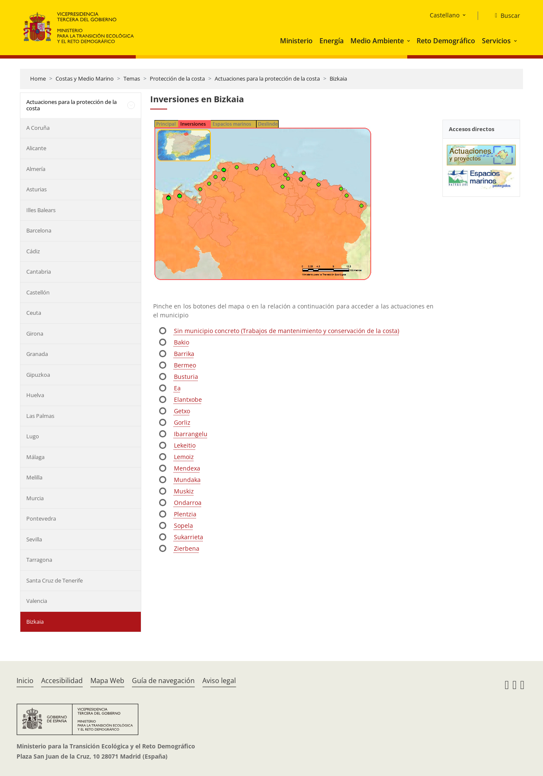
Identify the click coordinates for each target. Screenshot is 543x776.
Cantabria (38, 271)
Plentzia (185, 514)
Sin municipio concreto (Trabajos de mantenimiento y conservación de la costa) (286, 331)
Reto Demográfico (446, 40)
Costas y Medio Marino (85, 78)
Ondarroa (188, 503)
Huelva (35, 395)
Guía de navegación (163, 680)
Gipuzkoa (38, 374)
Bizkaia (338, 78)
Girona (34, 333)
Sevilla (34, 539)
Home (38, 78)
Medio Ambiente (377, 40)
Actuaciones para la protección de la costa (267, 78)
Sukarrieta (188, 537)
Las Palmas (40, 416)
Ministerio (296, 40)
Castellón (38, 292)
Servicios (496, 40)
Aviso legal (219, 680)
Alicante (36, 148)
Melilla (34, 477)
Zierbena (186, 548)
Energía (331, 40)
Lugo (32, 436)
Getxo (182, 411)
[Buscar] (504, 15)
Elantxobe (188, 399)
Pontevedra (41, 518)
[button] (409, 41)
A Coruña (38, 128)
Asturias (36, 189)
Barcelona (38, 230)
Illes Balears (41, 210)
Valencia (36, 601)
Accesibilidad (62, 680)
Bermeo (185, 365)
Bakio (181, 342)
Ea (177, 388)
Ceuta (33, 313)
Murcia (35, 498)
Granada (37, 354)
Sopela (183, 525)
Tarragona (39, 559)
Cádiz (33, 251)
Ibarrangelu (190, 434)
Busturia (186, 377)
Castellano (444, 15)
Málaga (35, 457)
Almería (35, 169)
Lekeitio (185, 445)
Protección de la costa (177, 78)
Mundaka (187, 480)
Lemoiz (184, 457)
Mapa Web (107, 680)
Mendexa (187, 468)
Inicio (25, 680)
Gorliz (182, 422)
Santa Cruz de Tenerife (54, 580)
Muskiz (184, 491)
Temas (131, 78)
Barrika (184, 354)
